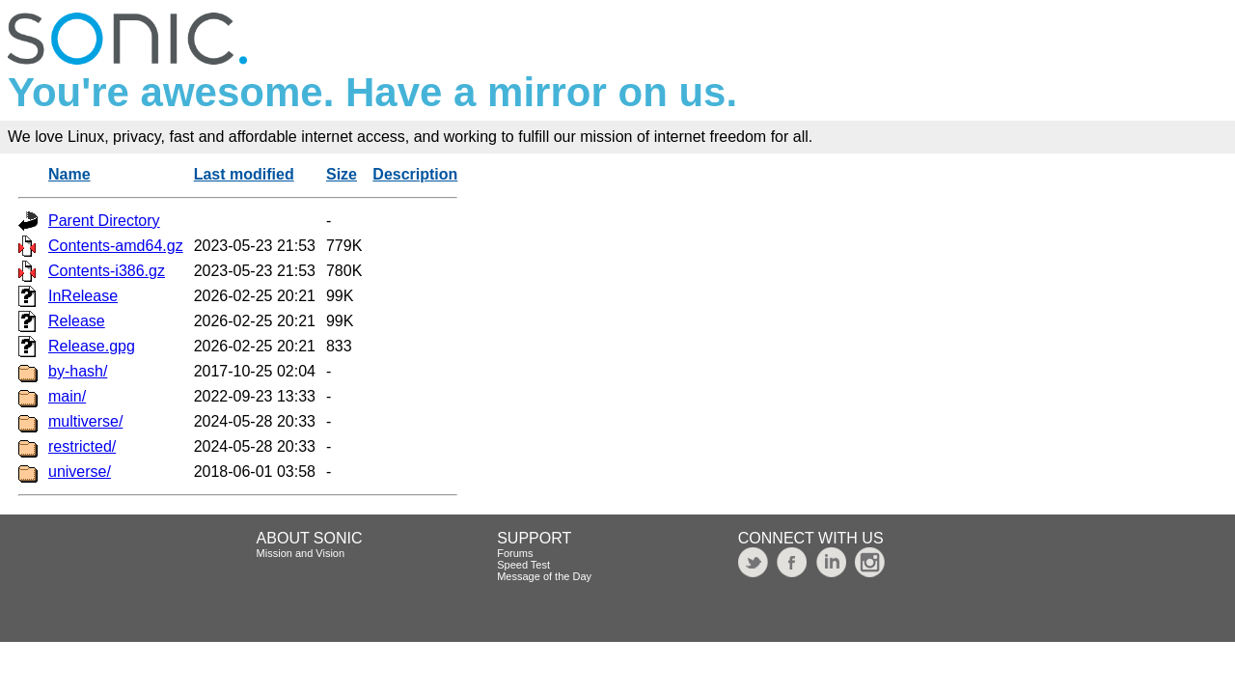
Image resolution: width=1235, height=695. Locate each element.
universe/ (79, 471)
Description (414, 174)
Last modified (244, 174)
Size (341, 174)
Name (69, 174)
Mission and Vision (301, 553)
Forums (515, 553)
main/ (67, 396)
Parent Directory (104, 220)
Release (76, 321)
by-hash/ (77, 371)
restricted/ (82, 446)
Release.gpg (91, 346)
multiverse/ (85, 421)
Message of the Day (544, 576)
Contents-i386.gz (106, 271)
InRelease (83, 296)
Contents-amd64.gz (115, 245)
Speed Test (523, 564)
